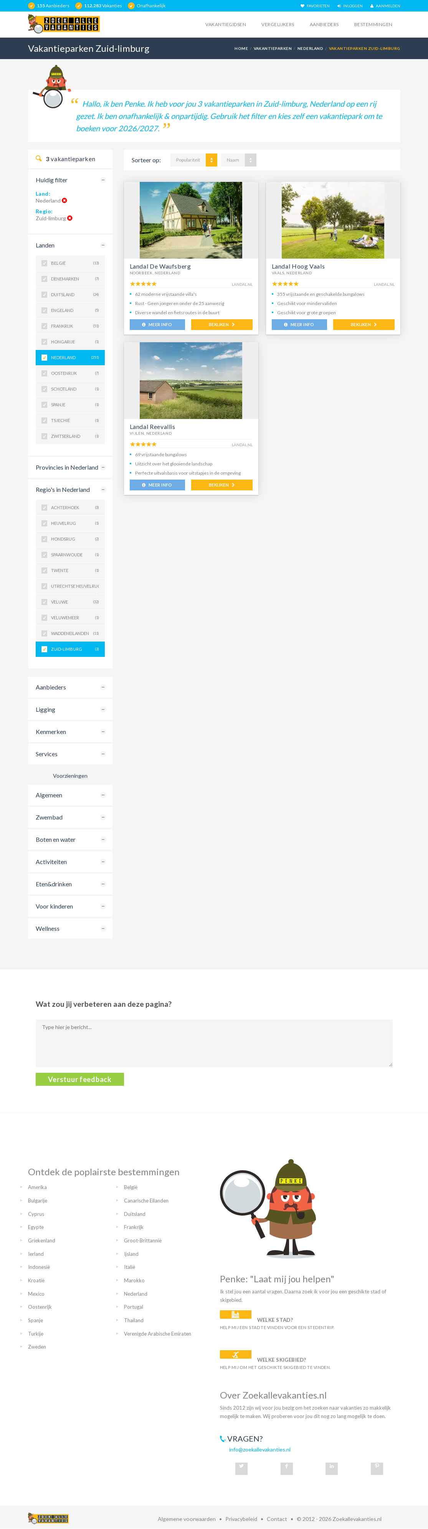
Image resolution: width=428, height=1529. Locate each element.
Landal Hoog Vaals (298, 266)
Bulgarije (37, 1200)
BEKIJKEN (222, 324)
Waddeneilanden (75, 633)
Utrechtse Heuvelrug (75, 589)
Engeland (75, 310)
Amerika (37, 1187)
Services (47, 753)
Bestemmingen (373, 24)
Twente (75, 570)
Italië (129, 1267)
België (75, 263)
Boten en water (56, 839)
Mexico (36, 1294)
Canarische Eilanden (146, 1200)
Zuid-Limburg (75, 649)
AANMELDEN (385, 5)
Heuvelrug (75, 523)
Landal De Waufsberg (160, 266)
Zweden (37, 1347)
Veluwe (75, 602)
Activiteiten (51, 861)
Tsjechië (75, 420)
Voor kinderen (54, 906)
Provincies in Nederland (67, 467)
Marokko (134, 1280)
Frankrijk (75, 326)
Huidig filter (52, 179)
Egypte (36, 1227)
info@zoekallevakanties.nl (260, 1449)
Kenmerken (51, 731)
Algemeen (49, 794)
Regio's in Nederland (63, 489)
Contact (277, 1519)
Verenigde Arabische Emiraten (157, 1334)
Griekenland (41, 1240)
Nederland (310, 48)
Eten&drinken (54, 883)
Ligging (45, 709)
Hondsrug (75, 539)
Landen (45, 245)
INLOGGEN (350, 5)
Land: (43, 193)
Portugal (133, 1307)
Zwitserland (75, 436)
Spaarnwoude (75, 554)
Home (241, 48)
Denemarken (75, 279)
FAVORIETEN (315, 5)
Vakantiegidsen (225, 24)
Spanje (75, 404)
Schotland (75, 389)
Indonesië (39, 1267)
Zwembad (49, 817)
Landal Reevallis (152, 426)
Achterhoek (75, 507)
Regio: (44, 211)
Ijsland (131, 1254)
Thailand (134, 1320)
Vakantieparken (273, 48)
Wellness (47, 928)
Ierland (36, 1254)
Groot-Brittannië (143, 1240)
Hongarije (75, 341)
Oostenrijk (75, 373)
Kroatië (36, 1280)
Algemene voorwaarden (187, 1519)
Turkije (35, 1334)
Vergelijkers (277, 24)
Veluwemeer (75, 617)
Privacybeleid (241, 1519)
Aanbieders (324, 24)
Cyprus (36, 1214)
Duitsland (75, 294)
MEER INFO (157, 324)
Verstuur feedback (80, 1079)
